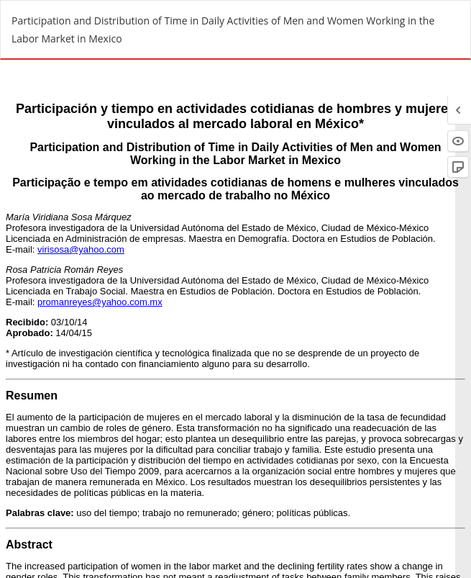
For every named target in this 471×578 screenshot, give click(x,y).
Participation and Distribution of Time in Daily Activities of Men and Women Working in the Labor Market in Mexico (223, 29)
